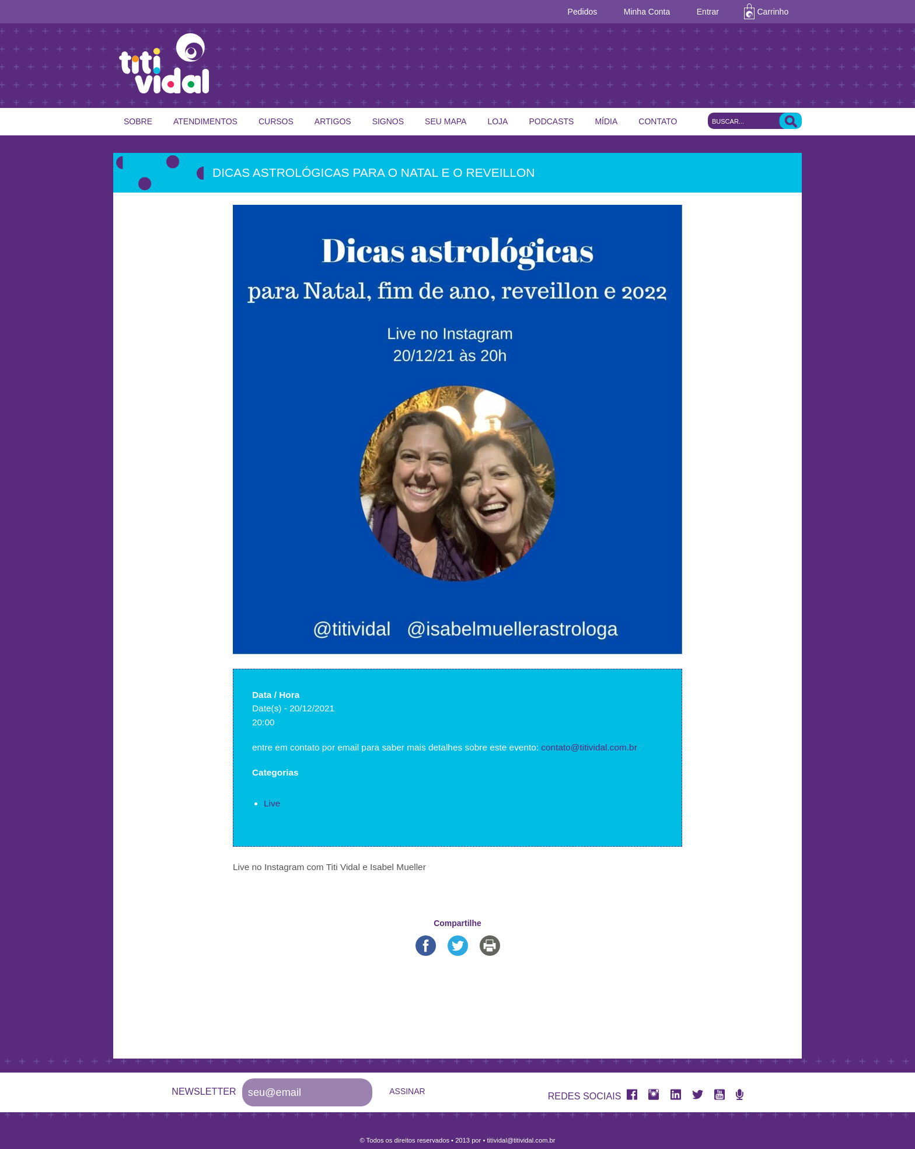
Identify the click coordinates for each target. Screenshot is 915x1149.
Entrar (708, 11)
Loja (497, 121)
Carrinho (773, 11)
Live (272, 803)
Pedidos (583, 11)
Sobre (138, 121)
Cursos (276, 121)
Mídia (606, 121)
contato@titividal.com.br (589, 747)
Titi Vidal (463, 64)
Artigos (333, 121)
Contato (657, 121)
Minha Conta (647, 11)
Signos (388, 121)
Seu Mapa (445, 121)
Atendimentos (205, 121)
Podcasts (551, 121)
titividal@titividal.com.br (521, 1140)
